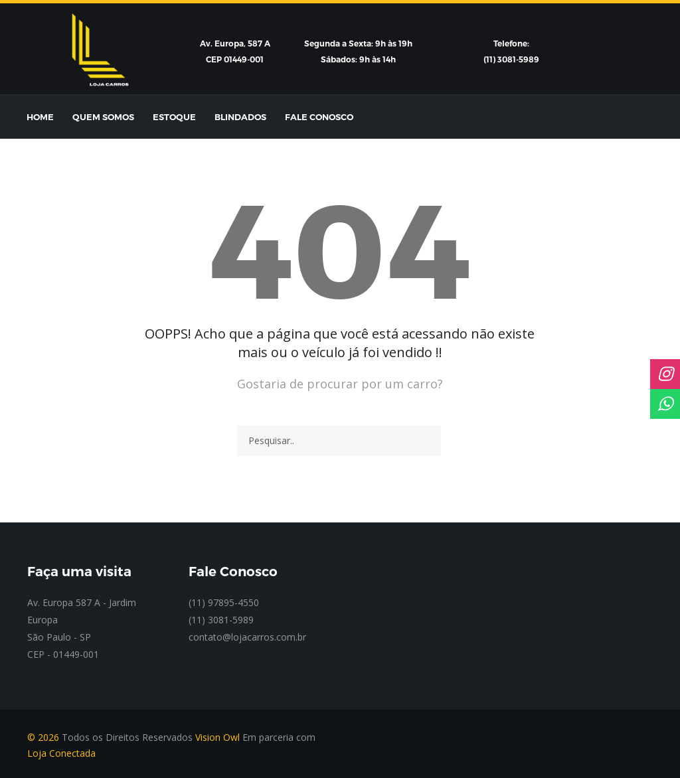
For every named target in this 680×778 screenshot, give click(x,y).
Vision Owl (217, 737)
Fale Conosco (319, 117)
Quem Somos (103, 117)
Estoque (174, 117)
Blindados (240, 117)
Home (40, 117)
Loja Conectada (61, 753)
